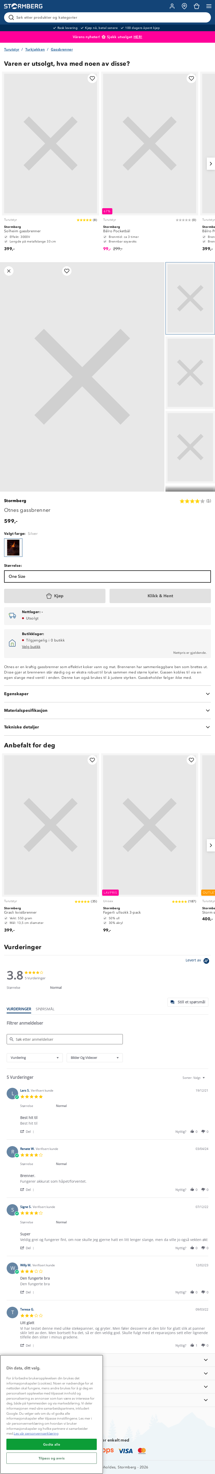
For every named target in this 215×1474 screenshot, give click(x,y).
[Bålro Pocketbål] (149, 164)
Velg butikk (31, 647)
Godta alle (51, 1444)
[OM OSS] (107, 1373)
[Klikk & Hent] (160, 596)
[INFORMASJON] (107, 1360)
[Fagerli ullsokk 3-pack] (149, 845)
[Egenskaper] (107, 694)
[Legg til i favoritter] (92, 78)
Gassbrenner (62, 49)
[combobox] (35, 1057)
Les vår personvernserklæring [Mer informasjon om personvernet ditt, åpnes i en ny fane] (36, 1433)
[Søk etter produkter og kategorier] (108, 17)
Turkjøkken (35, 49)
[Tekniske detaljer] (107, 727)
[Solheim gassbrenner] (50, 164)
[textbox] (207, 1080)
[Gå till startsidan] (23, 6)
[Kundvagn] (196, 6)
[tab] (188, 1002)
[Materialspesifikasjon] (107, 710)
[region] (51, 1414)
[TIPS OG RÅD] (107, 1386)
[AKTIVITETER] (107, 1399)
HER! (138, 37)
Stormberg (15, 500)
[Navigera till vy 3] (190, 447)
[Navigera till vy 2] (190, 373)
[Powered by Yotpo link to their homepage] (198, 961)
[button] (28, 1131)
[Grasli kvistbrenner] (50, 845)
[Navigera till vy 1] (190, 298)
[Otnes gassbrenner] (13, 547)
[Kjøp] (54, 596)
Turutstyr (11, 49)
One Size (17, 576)
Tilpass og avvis (52, 1458)
